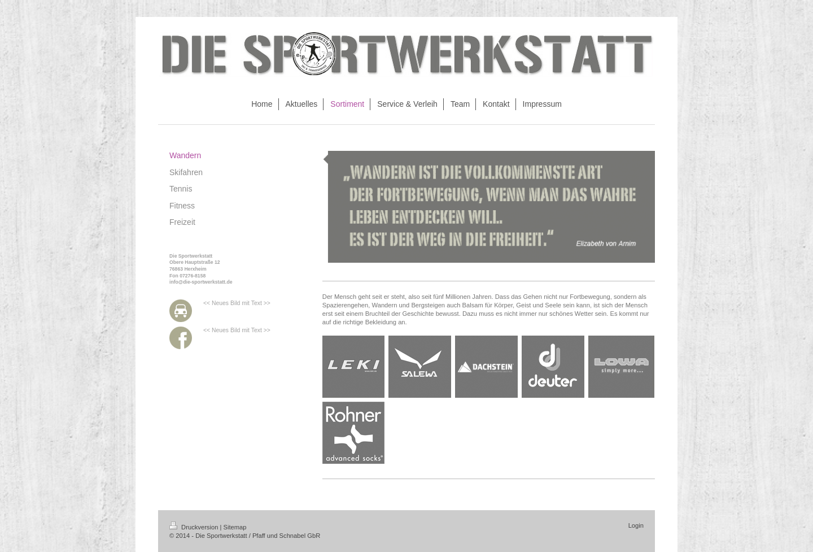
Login (636, 525)
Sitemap (235, 527)
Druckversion (194, 527)
